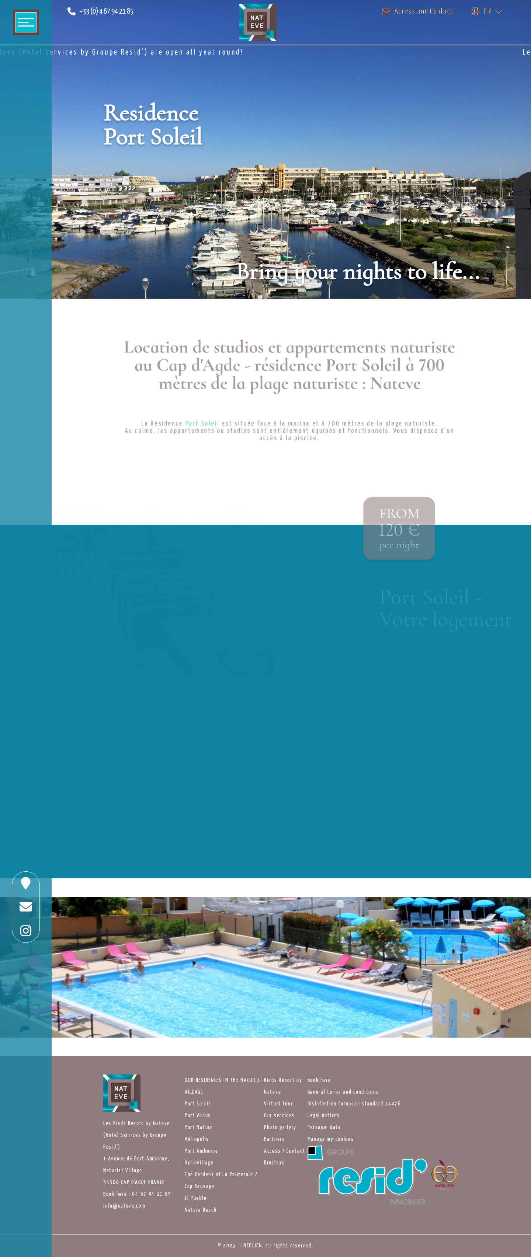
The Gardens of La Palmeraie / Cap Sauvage (221, 1181)
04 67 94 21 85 (151, 1194)
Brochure (274, 1163)
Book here (319, 1080)
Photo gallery (280, 1128)
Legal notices (324, 1116)
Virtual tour (278, 1104)
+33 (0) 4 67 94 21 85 (106, 11)
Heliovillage (199, 1163)
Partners (274, 1139)
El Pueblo (195, 1198)
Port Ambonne (201, 1151)
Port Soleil (198, 1104)
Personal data (324, 1128)
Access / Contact (284, 1151)
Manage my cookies (331, 1139)
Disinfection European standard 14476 (354, 1104)
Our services (279, 1116)
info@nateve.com (124, 1206)
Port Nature (199, 1128)
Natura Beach (200, 1210)
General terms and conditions (343, 1092)
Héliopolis (197, 1139)
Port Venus (198, 1116)
